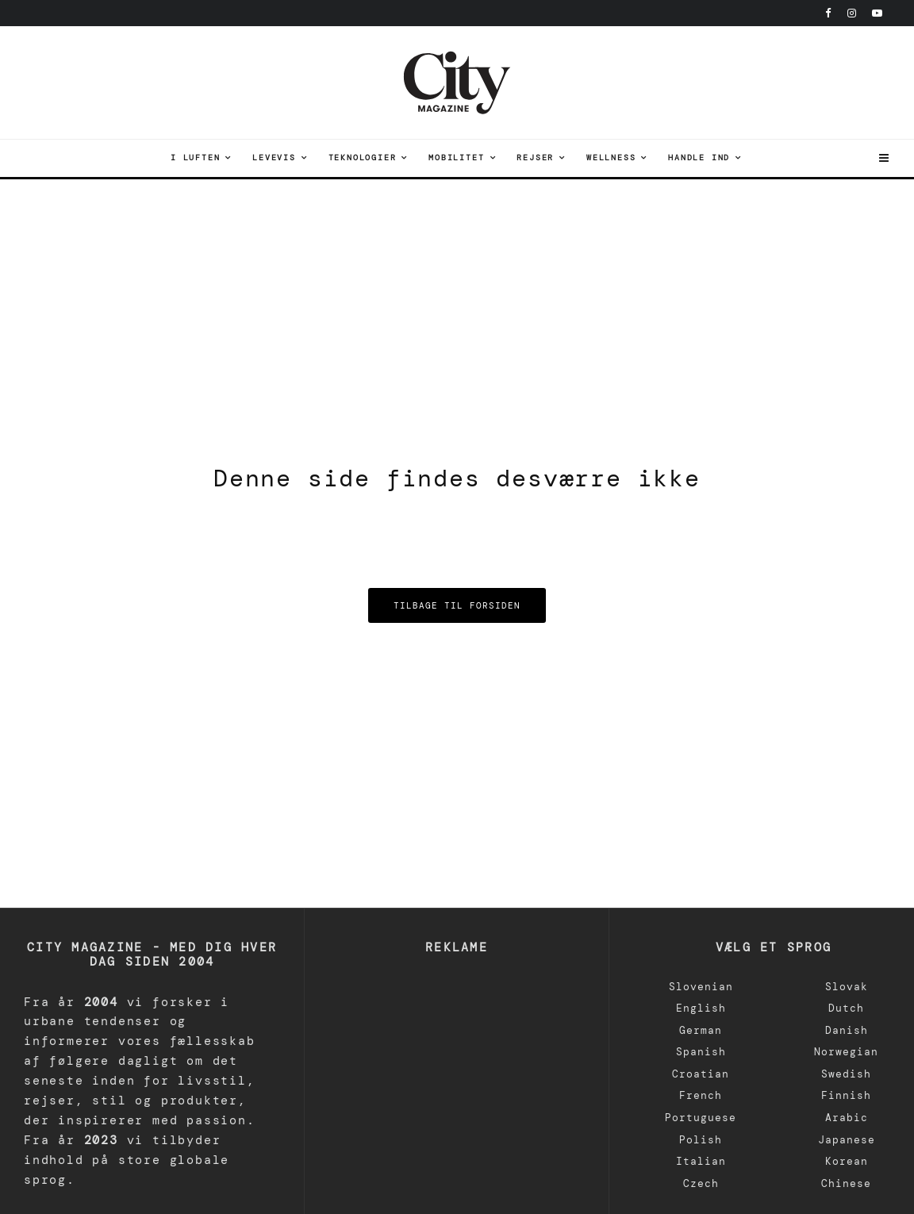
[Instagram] (851, 13)
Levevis (274, 157)
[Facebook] (828, 13)
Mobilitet (456, 157)
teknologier (362, 157)
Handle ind (699, 157)
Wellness (611, 157)
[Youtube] (877, 13)
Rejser (535, 157)
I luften (195, 157)
